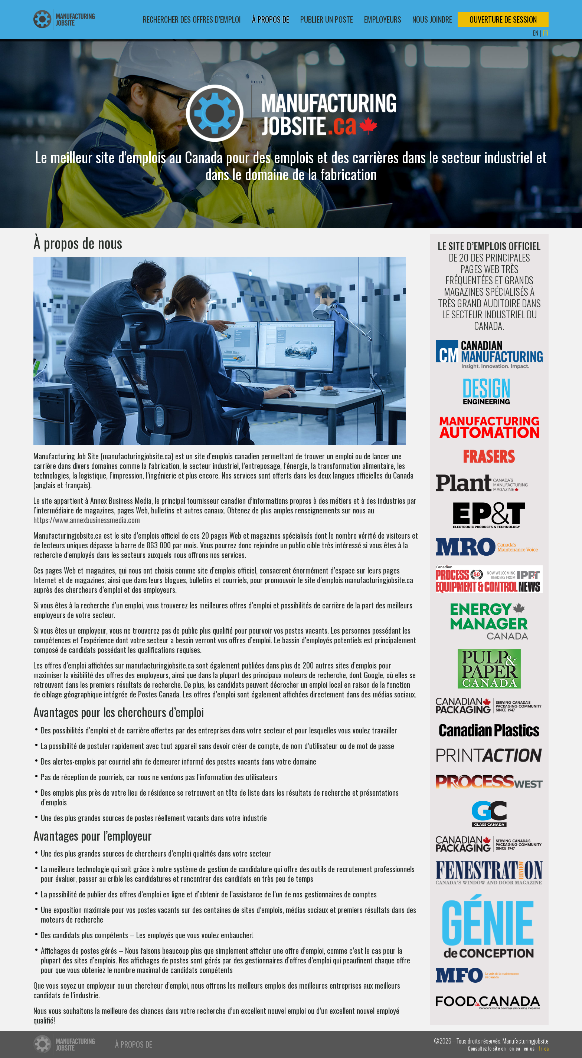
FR (546, 33)
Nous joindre (432, 19)
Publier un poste (326, 19)
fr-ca (543, 1048)
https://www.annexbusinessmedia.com (86, 519)
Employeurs (382, 19)
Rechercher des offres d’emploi (192, 19)
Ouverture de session (503, 19)
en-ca (514, 1048)
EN (536, 33)
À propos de (270, 19)
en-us (529, 1048)
